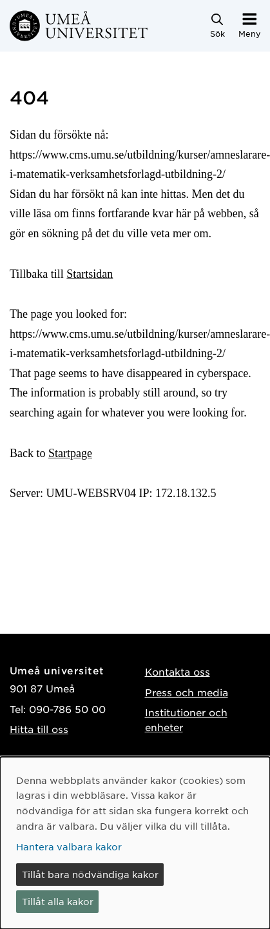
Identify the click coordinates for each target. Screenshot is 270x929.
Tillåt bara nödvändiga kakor (90, 874)
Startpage (70, 453)
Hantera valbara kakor (69, 846)
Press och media (186, 692)
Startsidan (89, 274)
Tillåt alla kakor (57, 901)
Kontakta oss (177, 671)
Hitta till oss (39, 729)
